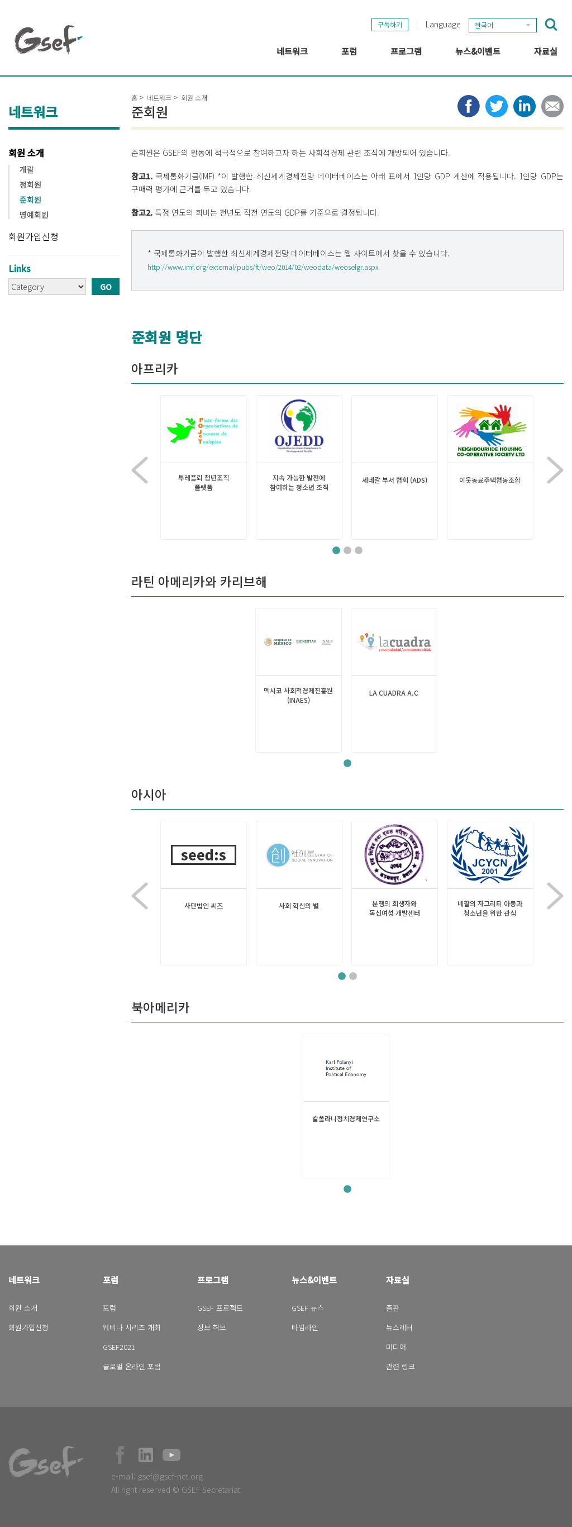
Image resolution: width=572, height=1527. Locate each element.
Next (555, 470)
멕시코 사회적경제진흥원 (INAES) (298, 695)
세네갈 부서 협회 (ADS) (394, 479)
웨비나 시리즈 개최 (132, 1327)
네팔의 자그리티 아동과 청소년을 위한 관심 (489, 908)
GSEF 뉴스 (308, 1307)
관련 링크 (400, 1366)
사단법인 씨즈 (203, 905)
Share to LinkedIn (524, 106)
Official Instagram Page (197, 1455)
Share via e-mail (552, 106)
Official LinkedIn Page (146, 1455)
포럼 (110, 1280)
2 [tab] (347, 550)
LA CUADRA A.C (393, 692)
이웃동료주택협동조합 (490, 479)
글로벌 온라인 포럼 (132, 1366)
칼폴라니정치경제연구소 (346, 1118)
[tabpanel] (203, 467)
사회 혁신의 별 (299, 905)
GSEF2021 (119, 1347)
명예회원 (34, 215)
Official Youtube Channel (171, 1455)
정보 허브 (211, 1327)
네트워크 (159, 97)
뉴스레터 (399, 1327)
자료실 (397, 1280)
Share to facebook (468, 106)
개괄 (27, 169)
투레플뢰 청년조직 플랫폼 (203, 482)
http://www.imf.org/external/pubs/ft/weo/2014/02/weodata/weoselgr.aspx (263, 267)
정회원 (30, 184)
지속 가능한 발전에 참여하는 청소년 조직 (299, 482)
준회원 (30, 199)
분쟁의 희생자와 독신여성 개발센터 (394, 908)
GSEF (49, 39)
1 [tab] (336, 550)
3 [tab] (358, 550)
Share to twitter (496, 106)
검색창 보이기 (551, 24)
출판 (392, 1307)
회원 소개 (26, 152)
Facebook (120, 1455)
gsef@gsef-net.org (170, 1476)
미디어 (396, 1347)
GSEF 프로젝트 (220, 1307)
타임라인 (305, 1327)
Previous (139, 470)
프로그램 (212, 1280)
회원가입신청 (33, 236)
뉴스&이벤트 (314, 1280)
